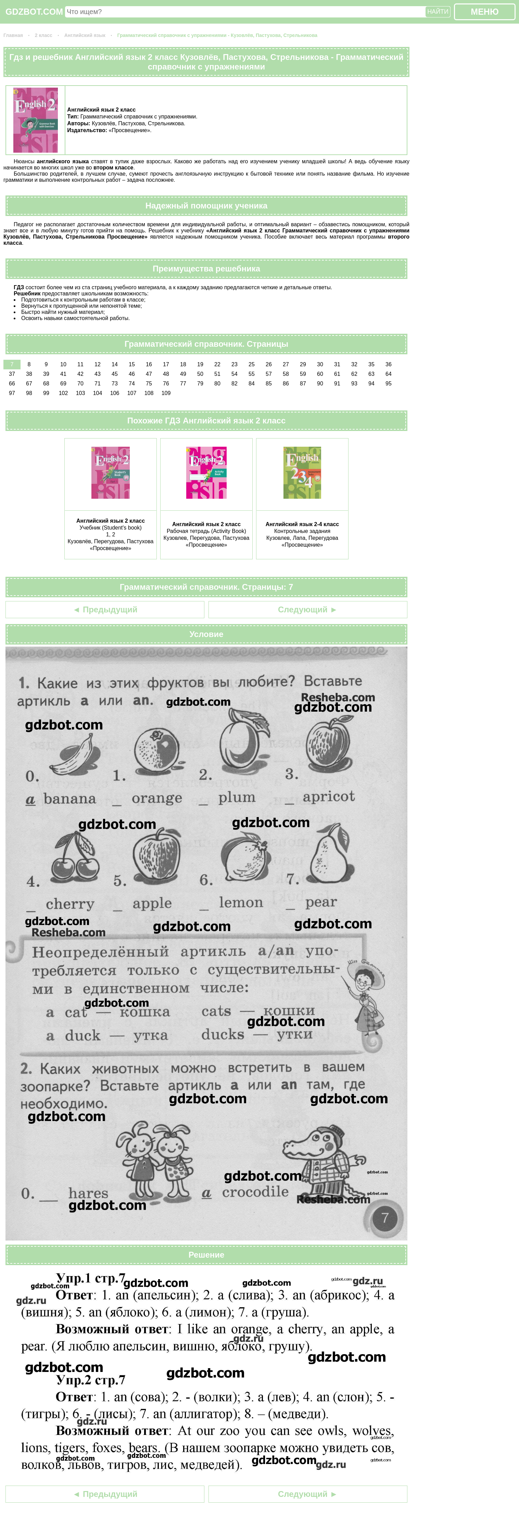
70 (80, 383)
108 (149, 393)
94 (371, 383)
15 (132, 364)
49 (183, 374)
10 (63, 364)
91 (337, 383)
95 (388, 383)
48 (166, 374)
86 (286, 383)
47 (149, 374)
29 (303, 364)
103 (80, 393)
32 (354, 364)
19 (200, 364)
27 (286, 364)
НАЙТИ (437, 11)
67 (29, 383)
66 (12, 383)
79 (200, 383)
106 (114, 393)
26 (269, 364)
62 (354, 374)
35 (371, 364)
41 (63, 374)
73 (115, 383)
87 (303, 383)
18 (183, 364)
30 (320, 364)
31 (337, 364)
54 (234, 374)
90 (320, 383)
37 (12, 374)
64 (388, 374)
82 (234, 383)
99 (46, 393)
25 (252, 364)
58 (286, 374)
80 (217, 383)
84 (252, 383)
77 (183, 383)
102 (63, 393)
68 (46, 383)
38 (29, 374)
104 (97, 393)
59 (303, 374)
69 (63, 383)
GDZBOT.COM (34, 11)
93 (354, 383)
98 (29, 393)
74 (132, 383)
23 (234, 364)
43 (97, 374)
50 (200, 374)
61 (337, 374)
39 (46, 374)
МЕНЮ (484, 11)
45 (115, 374)
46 (132, 374)
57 (269, 374)
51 (217, 374)
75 (149, 383)
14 (115, 364)
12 (97, 364)
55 (252, 374)
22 (217, 364)
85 (269, 383)
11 (80, 364)
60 (320, 374)
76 (166, 383)
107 (132, 393)
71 (97, 383)
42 (80, 374)
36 (388, 364)
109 (166, 393)
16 (149, 364)
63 (371, 374)
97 (12, 393)
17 (166, 364)
